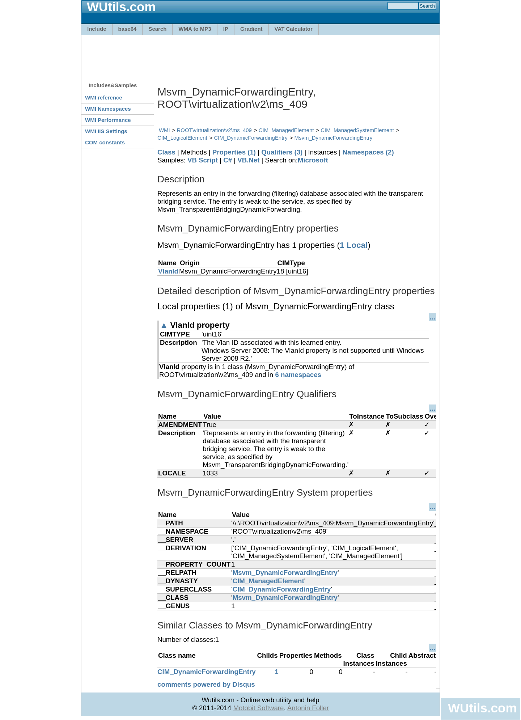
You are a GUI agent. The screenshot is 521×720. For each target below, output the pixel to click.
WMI (164, 130)
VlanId (168, 271)
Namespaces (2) (368, 152)
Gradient (251, 29)
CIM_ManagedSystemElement (357, 130)
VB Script (202, 160)
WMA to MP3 (194, 29)
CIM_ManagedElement (286, 130)
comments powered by (206, 684)
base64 (127, 29)
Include (96, 29)
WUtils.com (482, 708)
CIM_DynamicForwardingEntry (251, 138)
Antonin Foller (308, 708)
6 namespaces (298, 374)
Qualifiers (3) (281, 152)
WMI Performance (108, 120)
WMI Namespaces (108, 109)
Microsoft (313, 160)
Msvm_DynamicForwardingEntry (334, 138)
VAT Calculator (294, 29)
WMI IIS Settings (106, 131)
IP (225, 29)
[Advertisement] (260, 55)
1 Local (354, 245)
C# (227, 160)
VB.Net (248, 160)
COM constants (105, 142)
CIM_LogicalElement (182, 138)
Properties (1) (234, 152)
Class (166, 152)
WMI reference (103, 97)
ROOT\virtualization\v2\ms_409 (214, 130)
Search (157, 29)
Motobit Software (258, 708)
